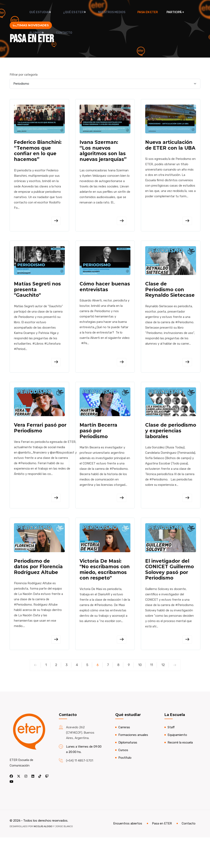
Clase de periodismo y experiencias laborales (170, 434)
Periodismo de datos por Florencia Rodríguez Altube (38, 572)
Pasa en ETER (132, 12)
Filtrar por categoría (24, 74)
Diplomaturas (127, 749)
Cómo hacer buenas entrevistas (105, 289)
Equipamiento (177, 741)
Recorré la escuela (180, 749)
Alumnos (181, 12)
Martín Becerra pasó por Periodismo (98, 434)
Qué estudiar (36, 12)
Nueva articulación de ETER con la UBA (170, 146)
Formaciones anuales (133, 741)
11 (151, 671)
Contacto (34, 37)
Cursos (123, 757)
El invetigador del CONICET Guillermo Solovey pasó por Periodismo (169, 575)
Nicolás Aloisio (43, 833)
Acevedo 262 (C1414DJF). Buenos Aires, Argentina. (80, 739)
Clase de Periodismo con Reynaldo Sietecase (170, 291)
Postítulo (124, 764)
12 (163, 671)
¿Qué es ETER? (68, 12)
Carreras (124, 734)
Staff (171, 734)
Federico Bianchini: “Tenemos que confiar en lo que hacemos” (38, 151)
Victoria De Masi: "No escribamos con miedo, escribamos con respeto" (105, 575)
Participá (157, 12)
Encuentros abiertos (127, 830)
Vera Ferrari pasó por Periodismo (40, 432)
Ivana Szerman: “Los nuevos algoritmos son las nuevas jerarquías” (103, 151)
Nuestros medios (101, 12)
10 (140, 671)
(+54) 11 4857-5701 (79, 767)
